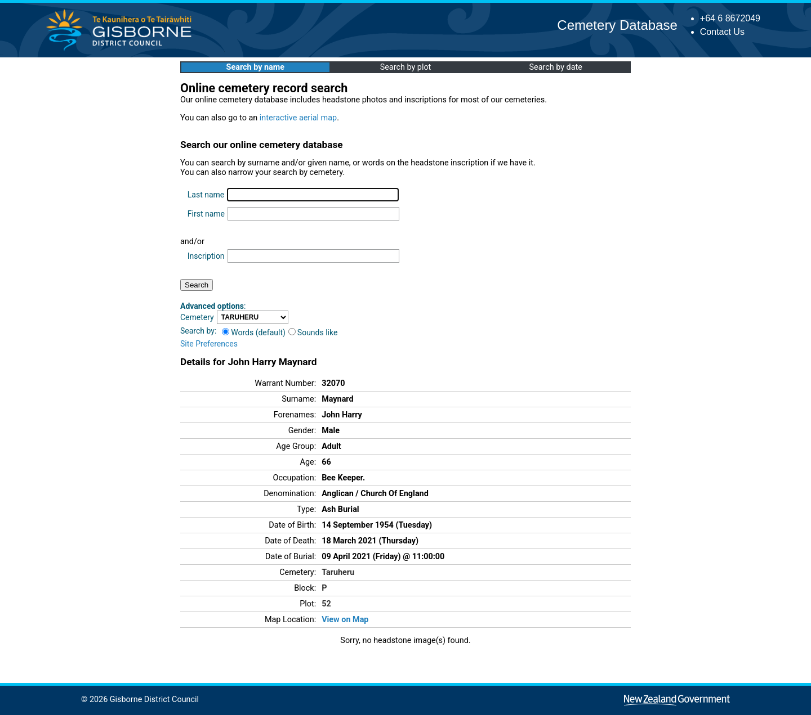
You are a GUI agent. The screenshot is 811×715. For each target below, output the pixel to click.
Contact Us (722, 32)
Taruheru (338, 572)
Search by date (555, 67)
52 (326, 604)
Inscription (206, 255)
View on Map (345, 619)
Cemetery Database (617, 25)
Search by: (198, 330)
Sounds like (313, 332)
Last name (206, 194)
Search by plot (405, 67)
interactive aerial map (298, 118)
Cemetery (197, 317)
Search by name (255, 67)
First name (206, 213)
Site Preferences (209, 343)
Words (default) (254, 332)
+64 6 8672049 (730, 18)
